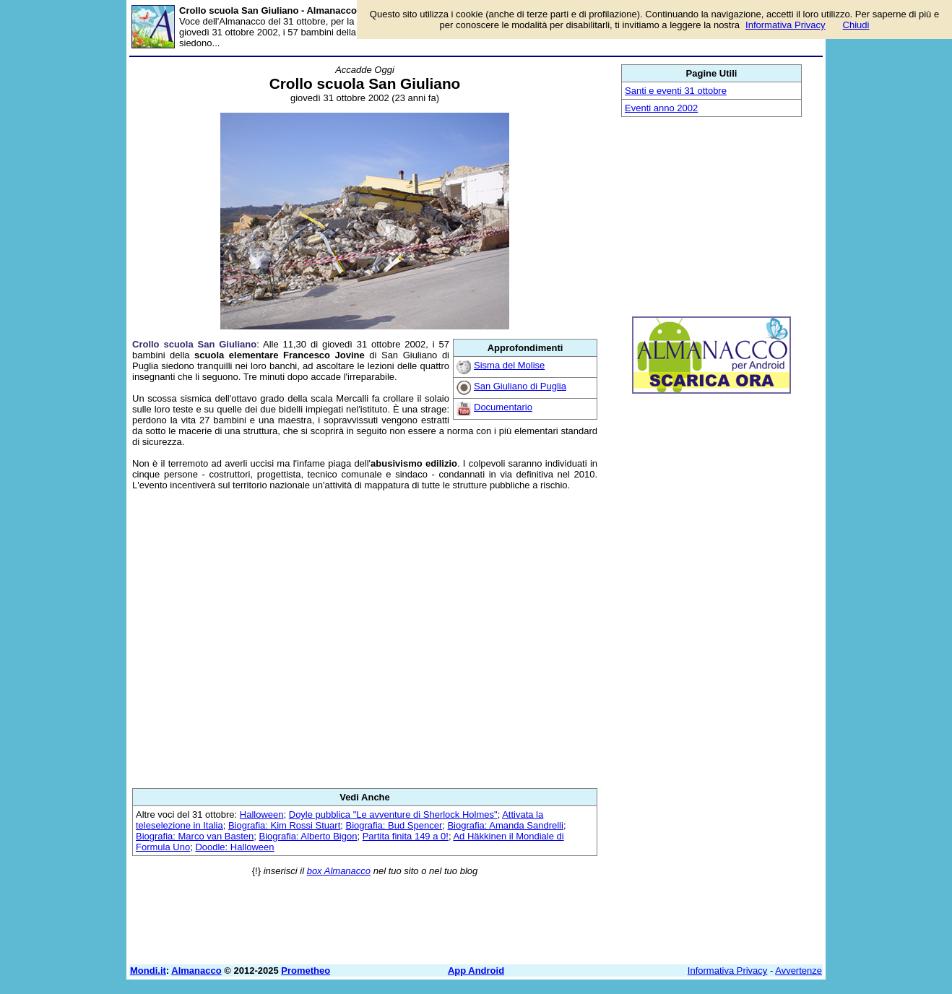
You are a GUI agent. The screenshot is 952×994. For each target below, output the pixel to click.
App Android (476, 970)
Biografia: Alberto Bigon (308, 836)
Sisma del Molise (509, 365)
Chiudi (856, 25)
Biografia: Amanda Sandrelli (505, 825)
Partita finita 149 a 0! (406, 836)
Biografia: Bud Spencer (394, 825)
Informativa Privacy (728, 970)
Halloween (262, 814)
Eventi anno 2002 (661, 108)
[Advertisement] (364, 639)
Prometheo (305, 970)
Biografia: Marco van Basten (195, 836)
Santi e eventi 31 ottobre (676, 90)
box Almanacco (339, 870)
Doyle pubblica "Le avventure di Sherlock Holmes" (393, 814)
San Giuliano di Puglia (520, 386)
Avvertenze (798, 970)
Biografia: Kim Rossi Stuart (284, 825)
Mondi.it (148, 970)
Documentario (503, 407)
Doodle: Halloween (234, 847)
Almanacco (196, 970)
